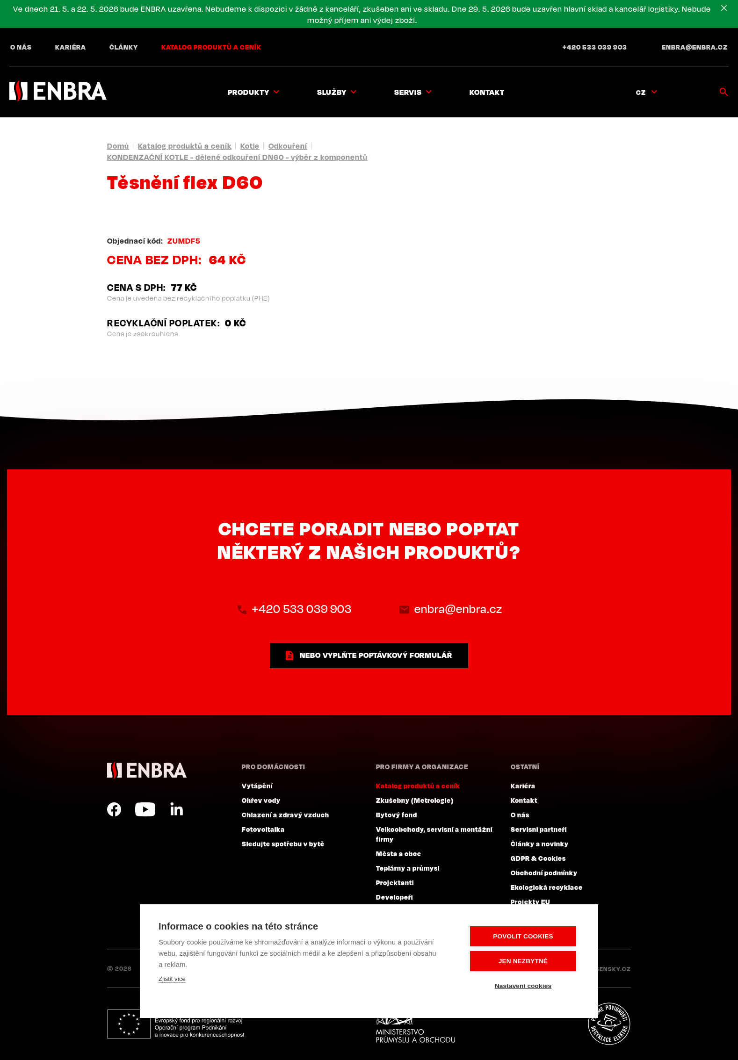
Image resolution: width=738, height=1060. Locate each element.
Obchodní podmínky (544, 872)
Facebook (114, 809)
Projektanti (395, 882)
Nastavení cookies (523, 985)
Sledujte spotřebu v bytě (283, 843)
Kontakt (487, 92)
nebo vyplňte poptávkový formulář (376, 655)
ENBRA (147, 770)
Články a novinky (540, 843)
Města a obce (398, 853)
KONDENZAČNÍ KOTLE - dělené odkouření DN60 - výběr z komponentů (237, 157)
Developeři (394, 897)
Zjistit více (172, 978)
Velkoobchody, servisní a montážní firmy (434, 834)
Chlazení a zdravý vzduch (285, 814)
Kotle (250, 146)
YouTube (145, 809)
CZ (641, 92)
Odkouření (287, 146)
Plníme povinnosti (609, 1024)
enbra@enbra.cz (695, 47)
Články (123, 47)
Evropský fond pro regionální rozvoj (175, 1024)
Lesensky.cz (609, 969)
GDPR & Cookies (538, 858)
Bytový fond (396, 814)
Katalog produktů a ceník (211, 47)
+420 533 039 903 (595, 47)
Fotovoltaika (263, 829)
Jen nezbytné (523, 961)
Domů (118, 146)
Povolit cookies (523, 936)
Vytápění (257, 785)
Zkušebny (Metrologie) (415, 800)
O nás (21, 47)
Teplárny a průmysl (408, 868)
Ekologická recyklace (547, 887)
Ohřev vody (261, 800)
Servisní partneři (539, 829)
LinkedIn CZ (176, 809)
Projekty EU (530, 901)
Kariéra (70, 47)
